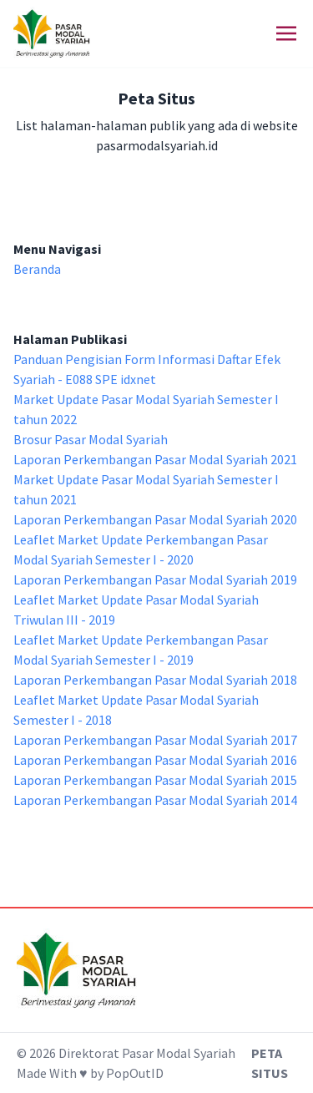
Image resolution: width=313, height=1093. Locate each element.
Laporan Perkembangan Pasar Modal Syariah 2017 (155, 739)
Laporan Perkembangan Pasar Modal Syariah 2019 (155, 579)
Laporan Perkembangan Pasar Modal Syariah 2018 (155, 679)
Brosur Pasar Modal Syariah (90, 439)
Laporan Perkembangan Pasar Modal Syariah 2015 (155, 780)
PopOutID (135, 1073)
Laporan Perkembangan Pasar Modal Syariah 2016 (155, 759)
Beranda (37, 269)
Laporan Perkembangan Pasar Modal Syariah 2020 (155, 519)
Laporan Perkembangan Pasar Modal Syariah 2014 (155, 800)
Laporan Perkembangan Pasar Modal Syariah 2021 (155, 459)
